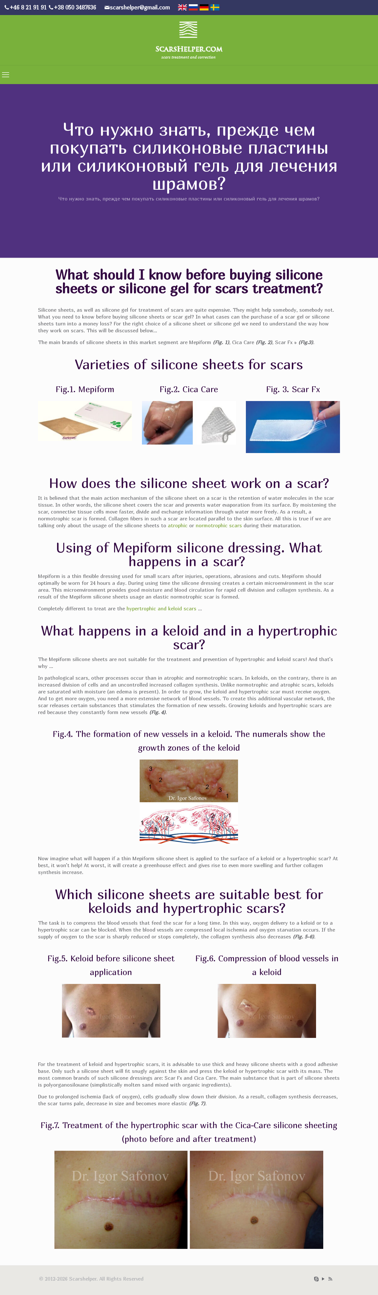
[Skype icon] (316, 1279)
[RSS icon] (330, 1279)
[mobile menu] (5, 74)
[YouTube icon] (323, 1279)
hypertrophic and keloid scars (162, 608)
